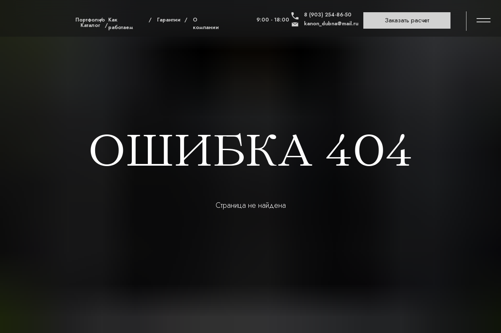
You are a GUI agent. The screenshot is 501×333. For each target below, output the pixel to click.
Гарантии (169, 20)
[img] (37, 19)
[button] (406, 20)
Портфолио (90, 20)
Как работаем (120, 23)
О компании (206, 23)
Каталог (90, 25)
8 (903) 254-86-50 (328, 15)
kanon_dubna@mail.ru (331, 23)
